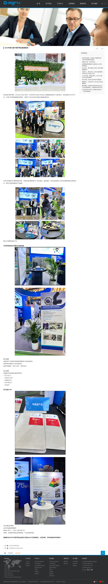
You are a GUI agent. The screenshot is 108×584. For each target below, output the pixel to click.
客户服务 (94, 4)
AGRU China (7, 569)
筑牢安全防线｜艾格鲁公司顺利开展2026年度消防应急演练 (91, 58)
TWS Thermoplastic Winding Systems (12, 577)
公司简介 (28, 561)
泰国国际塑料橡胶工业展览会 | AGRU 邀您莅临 (92, 64)
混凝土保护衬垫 (38, 567)
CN (102, 581)
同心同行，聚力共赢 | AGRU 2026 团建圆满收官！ (92, 68)
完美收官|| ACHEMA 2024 (16, 548)
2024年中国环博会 (14, 545)
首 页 (38, 4)
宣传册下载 (75, 561)
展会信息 (66, 563)
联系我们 (75, 565)
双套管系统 (51, 575)
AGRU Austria (7, 565)
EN (96, 581)
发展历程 (28, 563)
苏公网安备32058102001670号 (48, 581)
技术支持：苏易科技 (61, 581)
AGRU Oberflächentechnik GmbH (11, 571)
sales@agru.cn (88, 567)
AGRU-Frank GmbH (8, 575)
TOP (103, 553)
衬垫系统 (37, 571)
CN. (105, 4)
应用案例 (72, 4)
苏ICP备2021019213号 (33, 581)
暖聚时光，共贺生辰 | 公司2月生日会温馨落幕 (92, 82)
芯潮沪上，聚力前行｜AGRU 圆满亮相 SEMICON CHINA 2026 (92, 72)
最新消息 (66, 561)
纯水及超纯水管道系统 (40, 565)
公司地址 (28, 565)
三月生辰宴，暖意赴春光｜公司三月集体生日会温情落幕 (92, 76)
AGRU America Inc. (8, 567)
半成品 (36, 569)
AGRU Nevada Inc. (8, 573)
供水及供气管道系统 (39, 561)
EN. (102, 4)
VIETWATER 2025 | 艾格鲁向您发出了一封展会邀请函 (92, 90)
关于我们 (49, 4)
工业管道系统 (38, 563)
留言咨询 (75, 563)
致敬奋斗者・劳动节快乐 (88, 62)
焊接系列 (37, 573)
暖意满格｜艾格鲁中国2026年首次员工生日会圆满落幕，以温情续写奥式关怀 (92, 86)
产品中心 (60, 4)
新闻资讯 (83, 4)
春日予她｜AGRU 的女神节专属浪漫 (91, 79)
